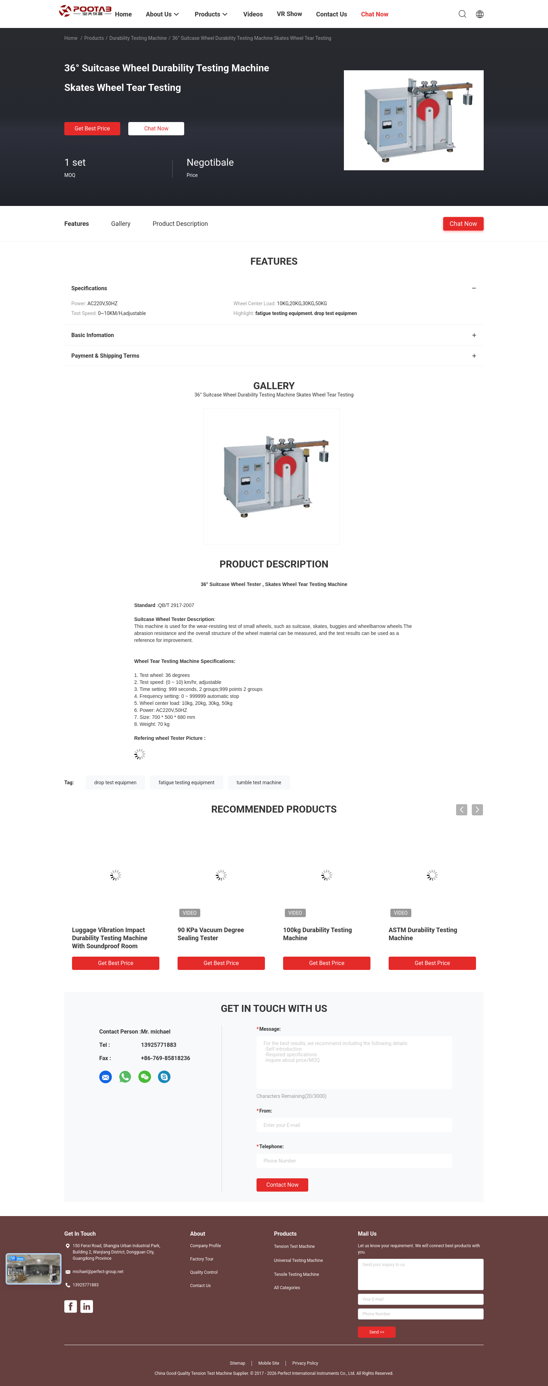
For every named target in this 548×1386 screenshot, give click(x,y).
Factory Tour (202, 1259)
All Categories (287, 1287)
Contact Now (282, 1184)
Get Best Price (92, 128)
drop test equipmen (115, 782)
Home (71, 38)
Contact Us (200, 1285)
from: (265, 1111)
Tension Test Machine (294, 1246)
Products (94, 38)
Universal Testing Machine (298, 1260)
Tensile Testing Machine (296, 1274)
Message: (270, 1029)
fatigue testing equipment (187, 782)
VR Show (289, 13)
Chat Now (156, 128)
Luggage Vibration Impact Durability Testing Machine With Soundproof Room (109, 938)
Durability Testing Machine (138, 38)
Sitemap (237, 1363)
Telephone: (271, 1146)
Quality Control (204, 1272)
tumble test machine (259, 782)
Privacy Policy (305, 1363)
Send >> (376, 1332)
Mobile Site (268, 1363)
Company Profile (205, 1245)
